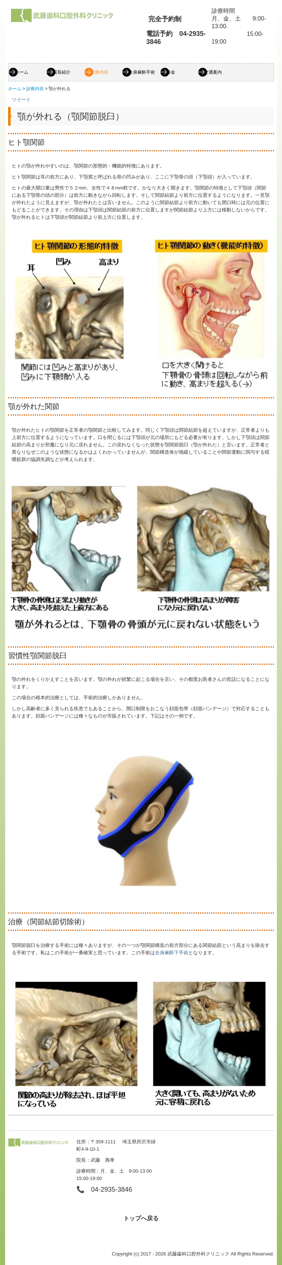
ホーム (21, 72)
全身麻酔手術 (142, 72)
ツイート (21, 99)
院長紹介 (61, 72)
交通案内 (213, 72)
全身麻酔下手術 (171, 952)
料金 (170, 72)
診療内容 (99, 72)
